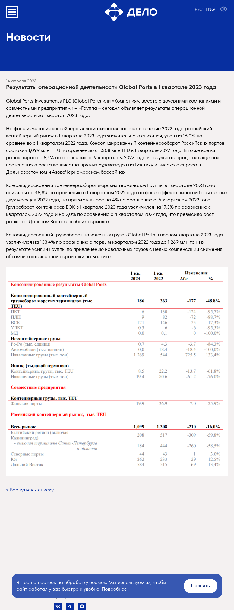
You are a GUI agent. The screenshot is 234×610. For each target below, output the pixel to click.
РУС (199, 9)
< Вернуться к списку (30, 489)
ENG (210, 9)
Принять (200, 585)
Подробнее (114, 589)
